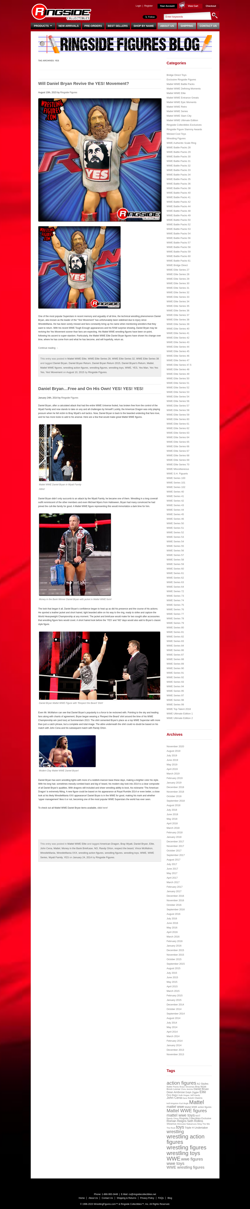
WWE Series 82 (175, 636)
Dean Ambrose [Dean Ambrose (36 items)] (176, 1092)
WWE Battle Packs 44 (179, 206)
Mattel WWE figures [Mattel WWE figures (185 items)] (187, 1110)
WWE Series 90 (175, 668)
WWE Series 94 (175, 686)
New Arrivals (68, 25)
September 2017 (176, 855)
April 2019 (172, 769)
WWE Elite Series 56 (178, 401)
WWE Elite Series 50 (178, 378)
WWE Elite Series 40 (178, 328)
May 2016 (172, 927)
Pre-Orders (93, 25)
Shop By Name (144, 25)
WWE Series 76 (175, 609)
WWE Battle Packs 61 (179, 260)
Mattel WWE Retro (177, 106)
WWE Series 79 (175, 623)
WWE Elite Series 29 (178, 278)
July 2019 (172, 755)
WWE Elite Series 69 (178, 460)
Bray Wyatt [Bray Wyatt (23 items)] (200, 1086)
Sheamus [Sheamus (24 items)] (171, 1124)
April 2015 (172, 986)
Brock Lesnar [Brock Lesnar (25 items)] (173, 1089)
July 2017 (172, 864)
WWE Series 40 (175, 491)
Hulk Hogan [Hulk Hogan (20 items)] (184, 1095)
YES (134, 367)
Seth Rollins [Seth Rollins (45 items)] (195, 1121)
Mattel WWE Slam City (179, 115)
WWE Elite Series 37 (178, 315)
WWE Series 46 (175, 518)
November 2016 (175, 900)
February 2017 (175, 886)
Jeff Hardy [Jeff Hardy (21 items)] (195, 1095)
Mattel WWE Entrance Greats (183, 97)
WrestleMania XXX (67, 852)
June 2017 (172, 868)
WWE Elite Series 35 (178, 306)
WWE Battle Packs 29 (179, 152)
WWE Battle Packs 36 (179, 183)
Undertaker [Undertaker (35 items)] (201, 1127)
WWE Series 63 (175, 582)
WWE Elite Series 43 (178, 342)
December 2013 (175, 1049)
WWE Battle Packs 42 (179, 201)
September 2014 (176, 1013)
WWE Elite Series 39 (178, 324)
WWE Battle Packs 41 (179, 197)
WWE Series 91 (175, 672)
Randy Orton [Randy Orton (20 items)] (173, 1118)
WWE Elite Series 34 (178, 301)
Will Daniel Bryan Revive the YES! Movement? (83, 83)
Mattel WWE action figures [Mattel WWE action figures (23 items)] (198, 1107)
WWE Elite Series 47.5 (179, 364)
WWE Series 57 (175, 555)
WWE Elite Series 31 (178, 287)
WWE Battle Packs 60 (179, 256)
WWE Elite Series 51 (178, 383)
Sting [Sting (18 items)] (199, 1124)
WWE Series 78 (175, 618)
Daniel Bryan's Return (133, 363)
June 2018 (172, 814)
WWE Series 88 (175, 659)
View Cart (193, 6)
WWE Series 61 (175, 573)
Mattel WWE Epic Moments (181, 102)
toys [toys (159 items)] (180, 1127)
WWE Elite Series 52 (178, 387)
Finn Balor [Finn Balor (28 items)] (172, 1095)
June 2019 (172, 760)
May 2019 (172, 764)
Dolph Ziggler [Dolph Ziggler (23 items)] (192, 1092)
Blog (170, 1198)
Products (43, 25)
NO (96, 848)
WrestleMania (47, 852)
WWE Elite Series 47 (178, 360)
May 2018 (172, 818)
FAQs (161, 1198)
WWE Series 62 (175, 577)
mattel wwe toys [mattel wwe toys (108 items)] (181, 1115)
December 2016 (175, 895)
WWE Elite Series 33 (178, 297)
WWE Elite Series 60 (178, 419)
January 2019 (174, 782)
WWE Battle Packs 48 (179, 210)
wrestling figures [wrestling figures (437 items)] (186, 1147)
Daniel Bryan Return (80, 363)
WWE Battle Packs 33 (179, 170)
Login (138, 6)
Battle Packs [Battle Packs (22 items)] (173, 1086)
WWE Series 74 (175, 600)
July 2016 (172, 918)
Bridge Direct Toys (176, 75)
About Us (167, 25)
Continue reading (48, 348)
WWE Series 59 (175, 564)
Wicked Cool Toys (176, 133)
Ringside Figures (68, 92)
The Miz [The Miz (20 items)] (206, 1124)
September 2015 (176, 963)
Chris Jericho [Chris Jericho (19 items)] (187, 1089)
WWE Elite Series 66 (178, 446)
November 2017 (175, 846)
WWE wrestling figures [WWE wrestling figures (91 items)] (185, 1167)
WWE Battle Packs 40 (179, 192)
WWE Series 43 (175, 505)
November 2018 (175, 791)
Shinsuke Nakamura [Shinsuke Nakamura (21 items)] (186, 1124)
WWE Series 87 (175, 654)
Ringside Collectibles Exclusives (184, 124)
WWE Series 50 (175, 523)
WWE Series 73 (175, 595)
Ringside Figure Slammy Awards (184, 129)
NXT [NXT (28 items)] (197, 1115)
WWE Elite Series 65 (178, 441)
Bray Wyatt (126, 843)
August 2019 (173, 751)
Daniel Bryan (60, 363)
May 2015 (172, 981)
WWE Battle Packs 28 (179, 147)
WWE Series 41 (175, 496)
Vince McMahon (143, 848)
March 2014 (173, 1036)
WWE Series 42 (175, 500)
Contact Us (208, 25)
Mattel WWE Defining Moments (184, 88)
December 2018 (175, 787)
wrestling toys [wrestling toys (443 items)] (183, 1153)
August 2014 (173, 1018)
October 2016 (174, 904)
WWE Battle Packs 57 (179, 242)
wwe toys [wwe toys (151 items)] (175, 1163)
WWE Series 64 (175, 586)
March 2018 (173, 828)
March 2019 (173, 773)
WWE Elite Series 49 (178, 373)
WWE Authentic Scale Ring (181, 143)
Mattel (150, 363)
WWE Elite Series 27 (178, 269)
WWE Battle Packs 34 (179, 174)
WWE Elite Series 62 (178, 428)
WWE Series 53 (175, 537)
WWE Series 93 (175, 681)
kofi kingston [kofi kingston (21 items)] (173, 1103)
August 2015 (173, 968)
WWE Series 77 (175, 614)
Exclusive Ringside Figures (181, 79)
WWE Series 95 (175, 691)
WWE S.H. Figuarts (177, 473)
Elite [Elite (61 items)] (203, 1092)
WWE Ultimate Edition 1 (180, 713)
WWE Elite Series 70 (178, 464)
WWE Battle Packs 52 (179, 224)
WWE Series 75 (175, 604)
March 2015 (173, 991)
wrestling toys (116, 367)
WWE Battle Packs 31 (179, 161)
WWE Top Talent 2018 (179, 709)
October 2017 (174, 850)
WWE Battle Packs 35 (179, 179)
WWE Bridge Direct (177, 265)
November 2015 (175, 954)
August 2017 (173, 859)
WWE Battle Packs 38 (179, 188)
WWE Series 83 (175, 641)
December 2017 (175, 841)
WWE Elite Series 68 (178, 455)
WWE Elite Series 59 (178, 414)
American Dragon (109, 843)
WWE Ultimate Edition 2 (180, 718)
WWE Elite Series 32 (123, 358)
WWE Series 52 (175, 532)
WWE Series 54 (175, 541)
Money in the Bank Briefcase (77, 848)
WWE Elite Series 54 (178, 396)
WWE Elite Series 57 (178, 405)
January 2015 (174, 1000)
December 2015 (175, 950)
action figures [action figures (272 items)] (181, 1083)
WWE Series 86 (175, 650)
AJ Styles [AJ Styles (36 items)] (202, 1083)
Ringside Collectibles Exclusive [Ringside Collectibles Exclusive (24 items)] (195, 1118)
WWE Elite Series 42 (178, 337)
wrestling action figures (75, 367)
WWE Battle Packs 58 (179, 247)
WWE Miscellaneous (178, 469)
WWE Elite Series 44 (178, 346)
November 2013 (175, 1054)
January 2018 (174, 837)
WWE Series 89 (175, 663)
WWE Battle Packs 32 (179, 165)
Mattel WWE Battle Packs (181, 84)
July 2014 (172, 1022)
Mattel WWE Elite (76, 358)
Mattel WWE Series (177, 111)
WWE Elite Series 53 (178, 392)
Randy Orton (106, 848)
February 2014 (175, 1040)
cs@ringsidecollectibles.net (142, 1194)
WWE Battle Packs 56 (179, 238)
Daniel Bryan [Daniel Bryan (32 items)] (201, 1088)
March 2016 (173, 936)
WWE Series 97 (175, 695)
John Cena (46, 848)
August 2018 (173, 805)
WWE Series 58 (175, 559)
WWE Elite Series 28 (99, 358)
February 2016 (175, 941)
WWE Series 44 (175, 509)
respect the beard (124, 848)
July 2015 (172, 972)
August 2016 (173, 914)
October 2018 (174, 796)
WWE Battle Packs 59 (179, 251)
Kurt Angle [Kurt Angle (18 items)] (183, 1103)
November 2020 (175, 746)
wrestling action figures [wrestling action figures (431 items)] (186, 1139)
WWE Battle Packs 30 (179, 156)
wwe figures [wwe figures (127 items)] (192, 1159)
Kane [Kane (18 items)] (184, 1098)
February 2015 (175, 995)
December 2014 (175, 1004)
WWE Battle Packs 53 (179, 229)
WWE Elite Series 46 (178, 355)
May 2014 (172, 1027)
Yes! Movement (54, 372)
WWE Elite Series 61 (178, 423)
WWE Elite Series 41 (178, 333)
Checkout (211, 6)
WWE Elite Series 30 (178, 283)
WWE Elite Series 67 (178, 450)
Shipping (187, 25)
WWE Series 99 (175, 704)
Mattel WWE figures (51, 367)
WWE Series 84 (175, 645)
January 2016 (174, 945)
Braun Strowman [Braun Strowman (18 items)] (187, 1087)
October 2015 (174, 959)
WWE (128, 367)
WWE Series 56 (175, 550)
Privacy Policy (147, 1198)
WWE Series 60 (175, 568)
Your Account (167, 6)
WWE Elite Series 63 (178, 432)
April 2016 (172, 932)
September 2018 (176, 800)
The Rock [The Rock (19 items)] (171, 1128)
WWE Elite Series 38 (147, 358)
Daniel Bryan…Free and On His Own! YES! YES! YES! (91, 388)
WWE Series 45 (175, 514)
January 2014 (174, 1045)
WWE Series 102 (176, 487)
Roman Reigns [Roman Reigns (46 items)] (177, 1121)
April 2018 (172, 823)
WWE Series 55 (175, 546)
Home (82, 1198)
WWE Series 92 (175, 677)
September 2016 (176, 909)
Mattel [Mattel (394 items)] (196, 1102)
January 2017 (174, 891)
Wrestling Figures (176, 138)
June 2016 (172, 923)
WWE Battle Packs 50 (179, 220)
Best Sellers (118, 25)
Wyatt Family (56, 857)
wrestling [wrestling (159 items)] (175, 1131)
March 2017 (173, 882)
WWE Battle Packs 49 (179, 215)
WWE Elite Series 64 (178, 437)
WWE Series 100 (176, 478)
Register (148, 6)
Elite (151, 843)
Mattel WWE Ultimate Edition (182, 120)
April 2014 (172, 1031)
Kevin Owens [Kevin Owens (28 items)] (195, 1098)
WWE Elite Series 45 (178, 351)
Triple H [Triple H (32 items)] (189, 1127)
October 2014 (174, 1009)
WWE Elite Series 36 (178, 310)
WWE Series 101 (176, 482)
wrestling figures (98, 367)
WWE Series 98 (175, 700)
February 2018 (175, 832)
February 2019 (175, 778)
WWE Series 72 (175, 591)
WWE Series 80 (175, 627)
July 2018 (172, 809)
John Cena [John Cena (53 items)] (174, 1098)
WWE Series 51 (175, 527)
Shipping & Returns (126, 1198)
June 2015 (172, 977)
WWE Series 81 (175, 632)
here (104, 808)
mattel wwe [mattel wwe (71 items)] (175, 1107)
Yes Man (143, 367)
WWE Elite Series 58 (178, 410)
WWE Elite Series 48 (178, 369)
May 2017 (172, 873)
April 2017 (172, 877)
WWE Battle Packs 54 (179, 233)
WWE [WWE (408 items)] (174, 1159)
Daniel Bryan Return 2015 (106, 363)
